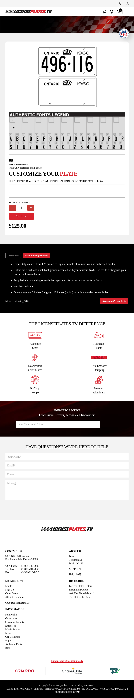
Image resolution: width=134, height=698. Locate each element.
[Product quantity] (21, 208)
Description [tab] (13, 255)
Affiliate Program (14, 597)
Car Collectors (12, 636)
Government (11, 618)
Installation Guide (78, 589)
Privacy (23, 689)
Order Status (11, 593)
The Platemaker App (80, 597)
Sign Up (9, 589)
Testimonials (75, 559)
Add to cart (21, 216)
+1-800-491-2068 (30, 569)
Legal (9, 689)
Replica (9, 640)
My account (14, 581)
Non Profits (11, 614)
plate (68, 174)
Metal (8, 633)
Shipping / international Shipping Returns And (66, 689)
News (72, 556)
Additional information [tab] (36, 255)
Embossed (10, 625)
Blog (7, 647)
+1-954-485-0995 (30, 565)
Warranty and (113, 689)
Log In (8, 586)
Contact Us (13, 551)
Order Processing (67, 692)
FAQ (78, 574)
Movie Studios (12, 629)
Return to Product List (114, 301)
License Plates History (80, 586)
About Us (75, 551)
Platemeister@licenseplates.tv (67, 660)
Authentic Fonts (13, 644)
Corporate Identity (14, 622)
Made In (76, 563)
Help (71, 574)
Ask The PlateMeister (81, 593)
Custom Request (17, 602)
